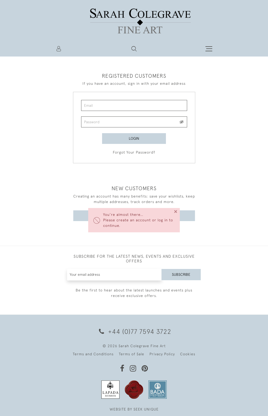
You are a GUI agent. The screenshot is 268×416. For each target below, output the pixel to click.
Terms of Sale (131, 354)
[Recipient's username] (114, 274)
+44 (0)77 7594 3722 (134, 331)
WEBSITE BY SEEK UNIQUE (134, 409)
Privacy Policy (162, 354)
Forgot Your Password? (134, 152)
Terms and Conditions (93, 354)
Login (134, 138)
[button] (134, 49)
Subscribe (181, 274)
